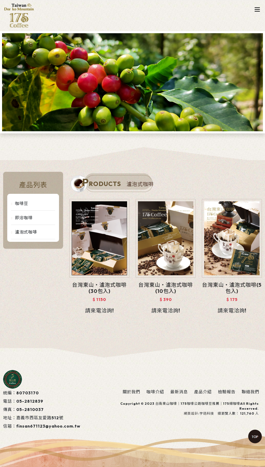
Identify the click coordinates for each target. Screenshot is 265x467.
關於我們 (131, 391)
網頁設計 (191, 413)
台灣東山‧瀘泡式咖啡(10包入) (165, 287)
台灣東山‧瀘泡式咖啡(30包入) (99, 287)
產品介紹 (203, 391)
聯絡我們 (250, 391)
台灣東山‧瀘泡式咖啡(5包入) (232, 287)
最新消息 (179, 391)
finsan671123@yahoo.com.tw (48, 426)
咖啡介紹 (155, 391)
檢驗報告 (226, 391)
